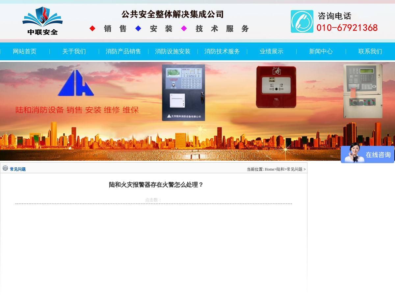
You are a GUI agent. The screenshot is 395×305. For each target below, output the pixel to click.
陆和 (280, 169)
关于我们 (74, 51)
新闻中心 (321, 51)
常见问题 (295, 169)
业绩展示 (271, 51)
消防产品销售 (123, 51)
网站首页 (25, 51)
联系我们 (370, 51)
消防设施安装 (173, 51)
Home (269, 169)
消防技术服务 (222, 51)
